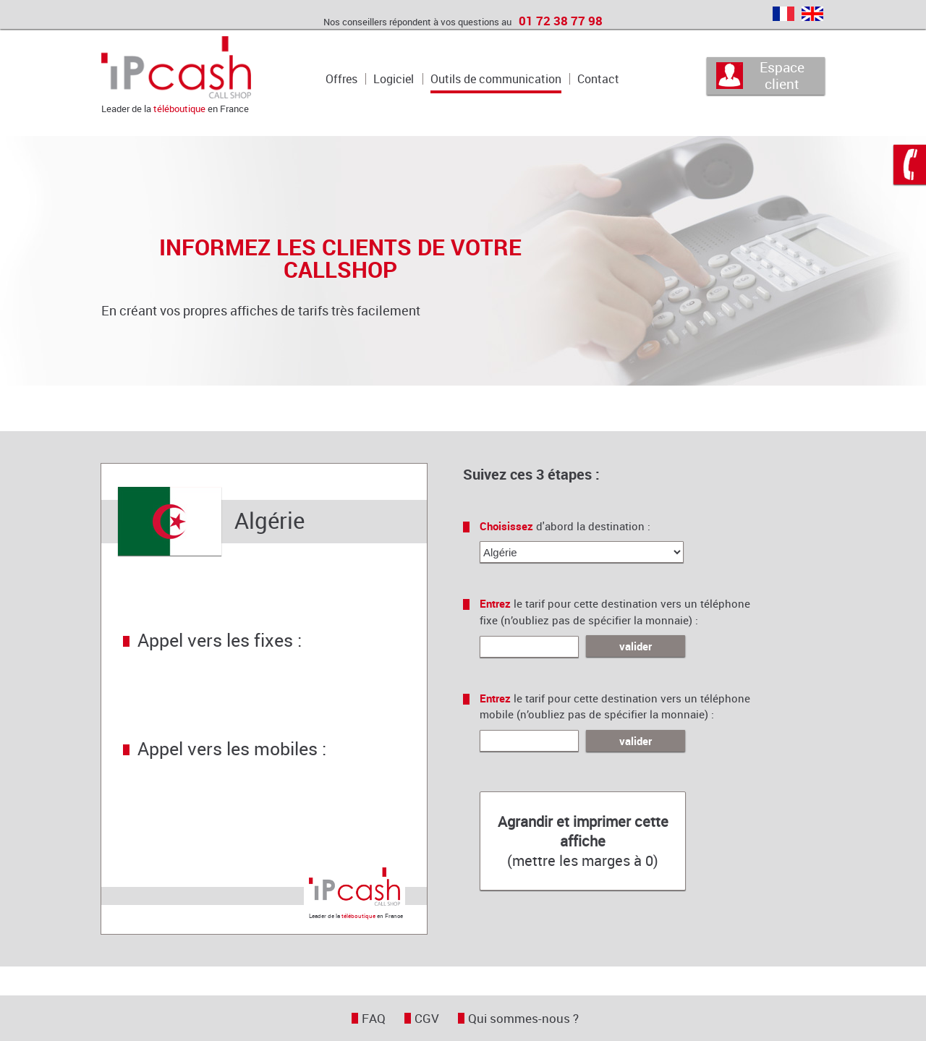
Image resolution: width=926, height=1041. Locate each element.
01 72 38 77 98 (561, 20)
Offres (341, 79)
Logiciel (393, 79)
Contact (598, 79)
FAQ (374, 1018)
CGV (427, 1018)
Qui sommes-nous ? (523, 1018)
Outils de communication (495, 79)
